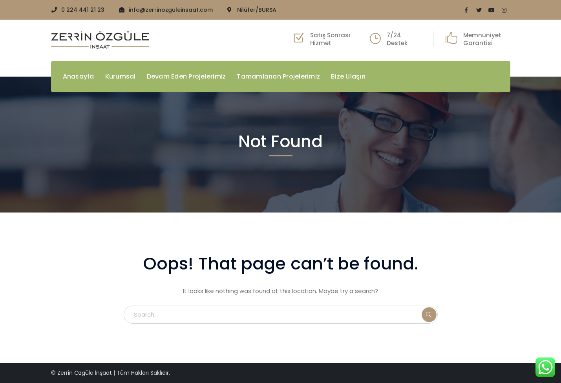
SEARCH (429, 314)
